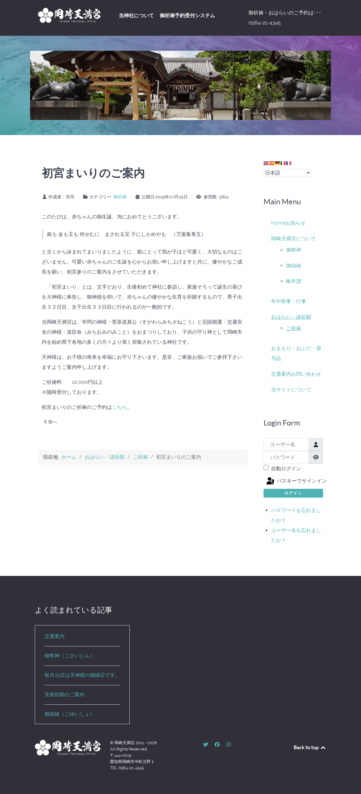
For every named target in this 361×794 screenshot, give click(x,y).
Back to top (310, 747)
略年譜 (293, 281)
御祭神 (293, 250)
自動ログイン (286, 469)
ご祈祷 (293, 328)
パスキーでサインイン (294, 481)
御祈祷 (120, 196)
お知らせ (295, 223)
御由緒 (293, 266)
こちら (119, 407)
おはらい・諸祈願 (291, 317)
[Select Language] (287, 172)
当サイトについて (291, 390)
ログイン (293, 493)
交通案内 (281, 374)
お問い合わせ (306, 374)
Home (278, 223)
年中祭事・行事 (288, 301)
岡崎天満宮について (293, 239)
